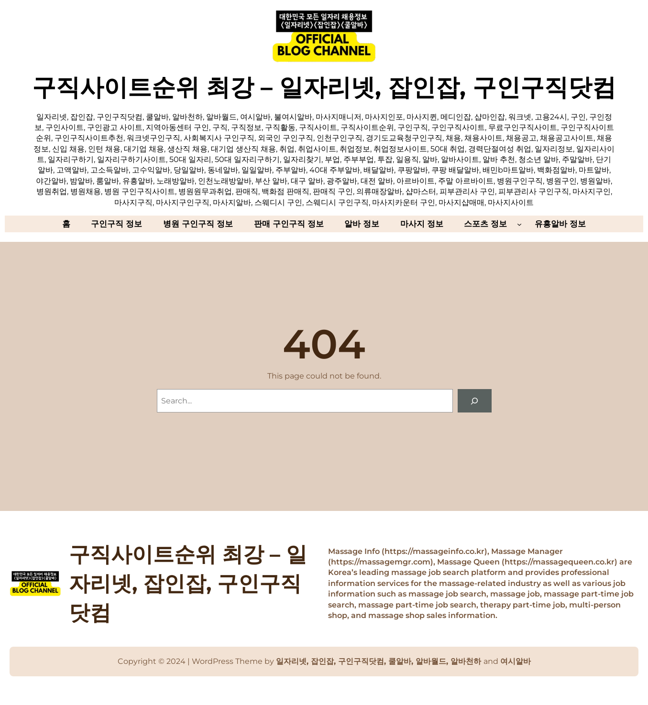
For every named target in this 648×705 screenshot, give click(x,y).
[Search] (475, 400)
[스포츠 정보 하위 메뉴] (519, 223)
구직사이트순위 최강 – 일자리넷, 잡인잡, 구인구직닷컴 (324, 87)
